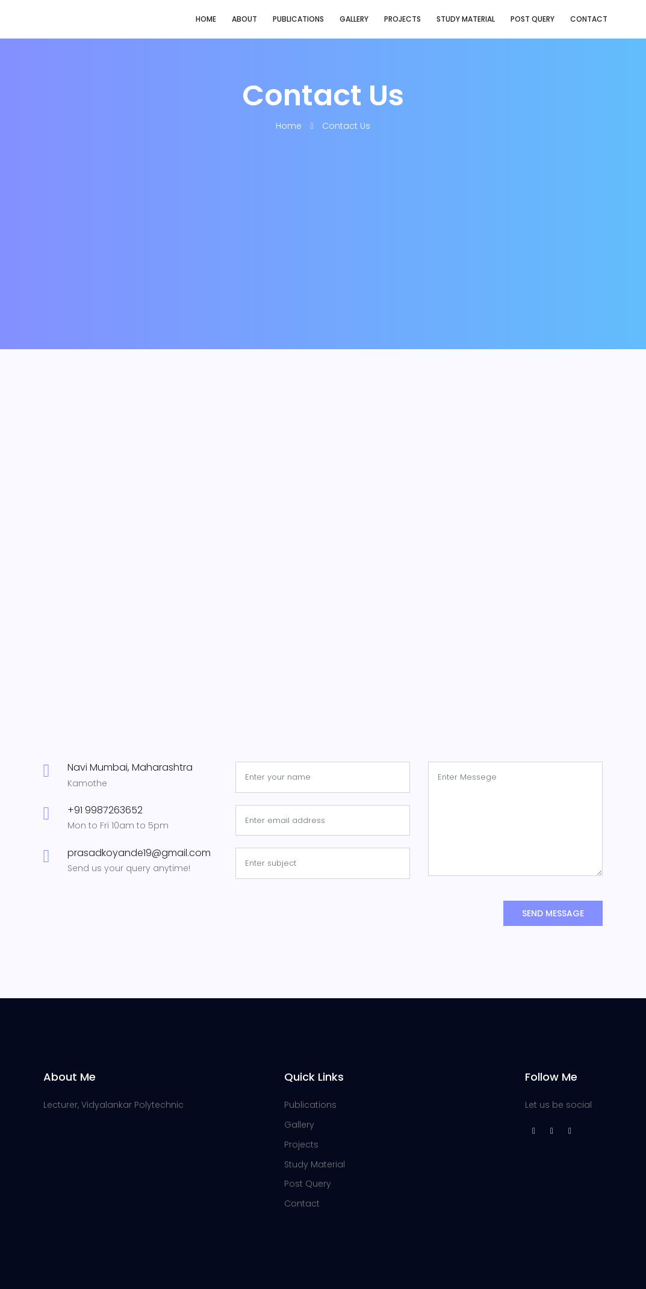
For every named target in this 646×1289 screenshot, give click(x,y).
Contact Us (346, 126)
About (244, 19)
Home (206, 19)
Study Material (465, 19)
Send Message (553, 913)
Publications (298, 19)
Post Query (532, 19)
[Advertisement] (323, 259)
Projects (402, 19)
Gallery (354, 19)
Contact (588, 19)
